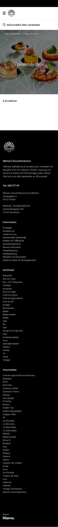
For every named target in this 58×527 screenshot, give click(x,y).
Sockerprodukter (11, 337)
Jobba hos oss (10, 234)
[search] (29, 24)
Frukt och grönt (10, 295)
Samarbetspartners (12, 244)
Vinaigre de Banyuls (12, 489)
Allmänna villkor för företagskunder (19, 260)
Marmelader (8, 308)
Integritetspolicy (10, 250)
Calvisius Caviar (10, 388)
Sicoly (5, 466)
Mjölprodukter (9, 314)
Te (4, 353)
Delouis (6, 395)
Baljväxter (7, 275)
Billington (7, 378)
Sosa (5, 340)
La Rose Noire (9, 427)
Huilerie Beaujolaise (12, 411)
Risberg (6, 453)
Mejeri (6, 311)
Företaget (7, 227)
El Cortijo (7, 401)
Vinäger (6, 360)
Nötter (6, 317)
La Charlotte (8, 421)
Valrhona (7, 482)
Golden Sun (8, 407)
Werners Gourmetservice (14, 492)
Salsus (6, 459)
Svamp (6, 350)
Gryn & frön (8, 301)
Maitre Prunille (9, 437)
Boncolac (7, 385)
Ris (4, 324)
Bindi (5, 382)
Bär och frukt (9, 279)
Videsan (7, 485)
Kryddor (6, 305)
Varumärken (10, 369)
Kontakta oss (9, 231)
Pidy (5, 446)
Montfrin (7, 443)
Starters (6, 347)
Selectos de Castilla (12, 463)
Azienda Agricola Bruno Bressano (19, 375)
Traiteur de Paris (10, 476)
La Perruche (8, 424)
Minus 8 (6, 440)
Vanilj (5, 356)
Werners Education (12, 247)
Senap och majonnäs (13, 331)
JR (4, 417)
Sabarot (6, 456)
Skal (5, 334)
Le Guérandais (10, 430)
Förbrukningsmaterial (13, 298)
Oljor (5, 321)
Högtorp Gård (9, 414)
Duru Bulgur (8, 398)
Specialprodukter (11, 343)
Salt (4, 327)
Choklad (7, 285)
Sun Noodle (8, 472)
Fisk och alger (9, 292)
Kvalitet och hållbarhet (13, 241)
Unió (5, 479)
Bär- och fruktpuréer (12, 282)
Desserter (7, 288)
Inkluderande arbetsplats (14, 237)
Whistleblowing (10, 253)
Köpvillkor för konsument (14, 257)
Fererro (6, 404)
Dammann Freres (11, 391)
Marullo (6, 433)
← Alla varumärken (12, 33)
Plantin (6, 450)
